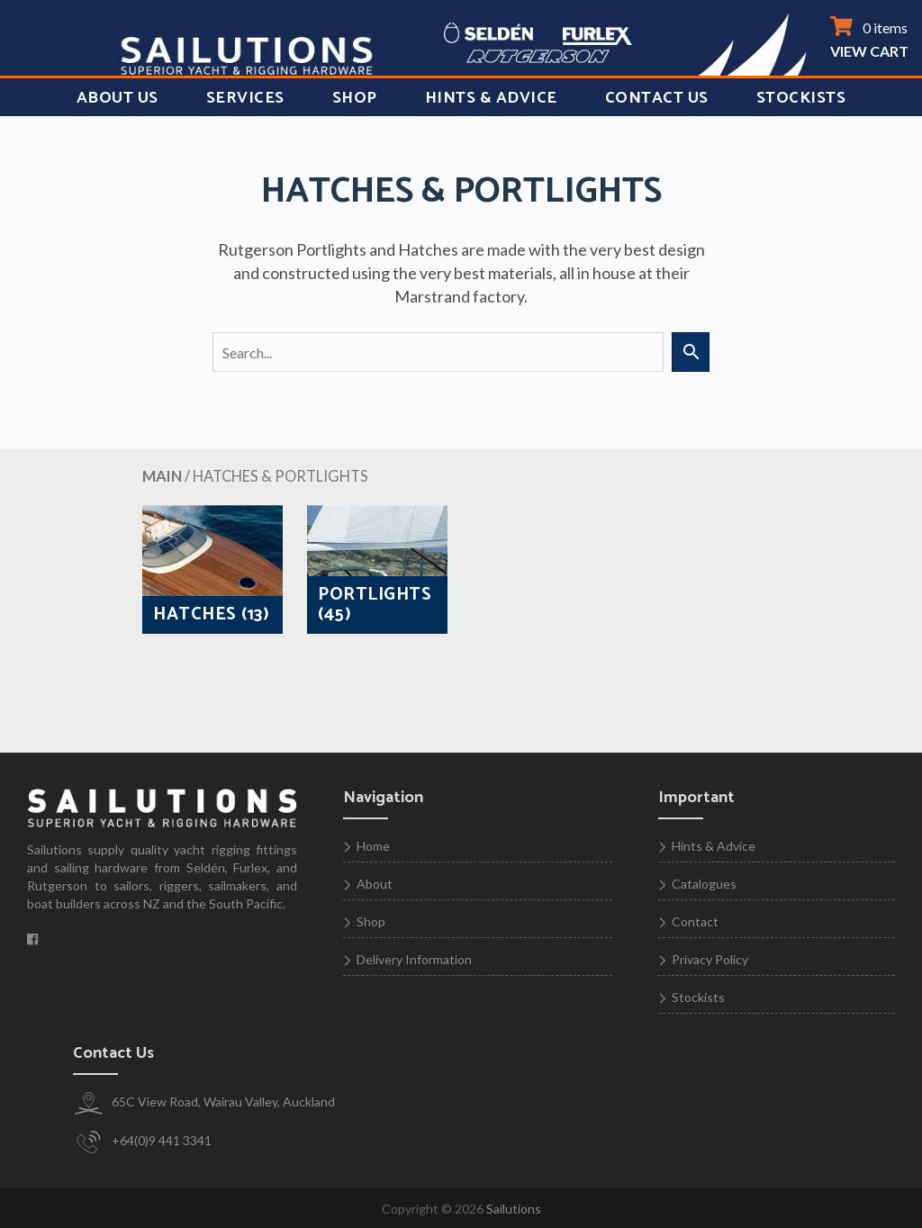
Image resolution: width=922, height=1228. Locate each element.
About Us (117, 98)
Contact (695, 921)
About (375, 883)
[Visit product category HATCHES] (212, 569)
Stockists (801, 98)
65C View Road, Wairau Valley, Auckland (204, 1103)
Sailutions (513, 1208)
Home (373, 845)
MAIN (162, 476)
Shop (354, 98)
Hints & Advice (491, 98)
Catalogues (704, 883)
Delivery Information (414, 959)
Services (245, 98)
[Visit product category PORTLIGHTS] (377, 569)
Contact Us (657, 98)
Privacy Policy (710, 959)
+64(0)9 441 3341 (142, 1142)
